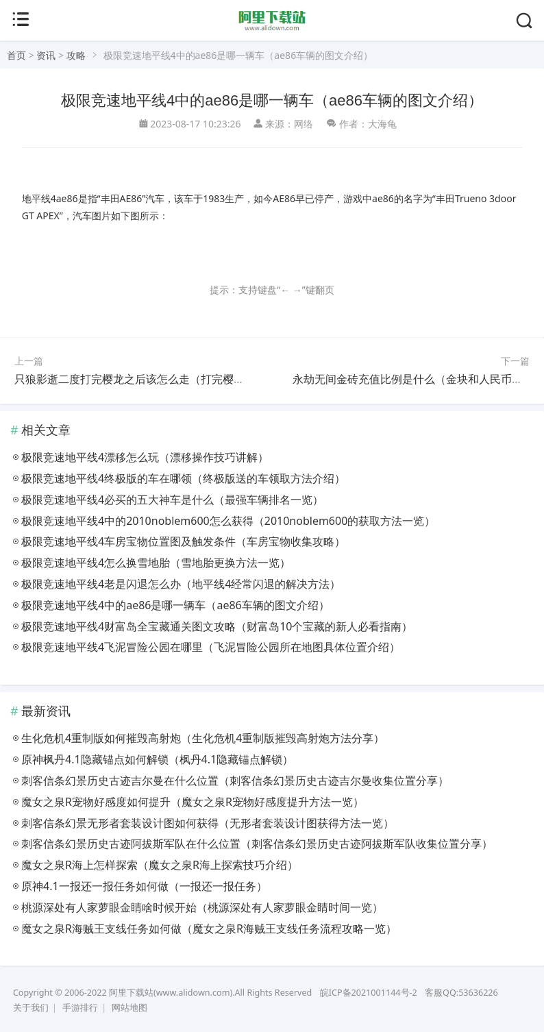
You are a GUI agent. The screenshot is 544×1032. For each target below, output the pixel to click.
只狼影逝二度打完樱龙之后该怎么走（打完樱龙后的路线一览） (167, 378)
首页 (16, 55)
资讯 (45, 55)
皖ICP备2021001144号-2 (368, 992)
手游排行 (80, 1007)
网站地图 (129, 1007)
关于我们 (31, 1007)
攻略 (76, 55)
